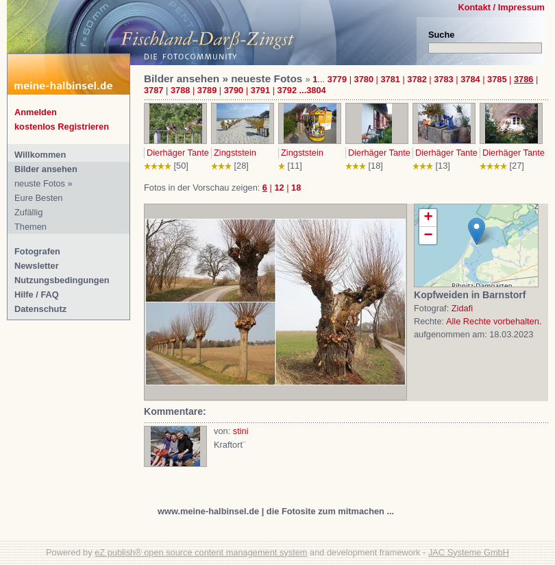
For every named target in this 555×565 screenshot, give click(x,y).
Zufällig (28, 212)
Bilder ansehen (45, 169)
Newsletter (36, 266)
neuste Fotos (39, 183)
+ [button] (427, 218)
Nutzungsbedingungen (62, 280)
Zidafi (462, 308)
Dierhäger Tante (178, 152)
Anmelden (35, 112)
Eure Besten (38, 198)
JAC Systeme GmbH (468, 552)
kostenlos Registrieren (61, 126)
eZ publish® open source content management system (201, 552)
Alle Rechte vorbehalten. (493, 321)
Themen (30, 226)
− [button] (427, 235)
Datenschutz (40, 309)
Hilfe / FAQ (36, 294)
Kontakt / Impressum (501, 7)
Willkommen (40, 154)
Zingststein (235, 152)
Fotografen (37, 251)
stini (241, 431)
